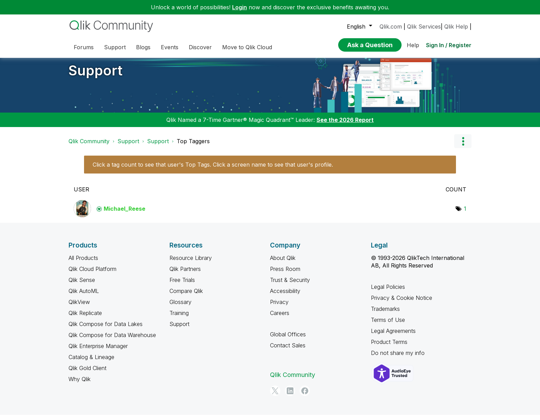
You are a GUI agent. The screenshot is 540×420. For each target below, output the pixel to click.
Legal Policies (388, 291)
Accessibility (285, 296)
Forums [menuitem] (84, 47)
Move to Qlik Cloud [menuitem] (247, 47)
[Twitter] (275, 396)
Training (179, 318)
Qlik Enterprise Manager (98, 351)
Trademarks (385, 314)
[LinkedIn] (290, 396)
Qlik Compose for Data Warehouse (112, 340)
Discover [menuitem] (200, 47)
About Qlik (282, 263)
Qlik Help (456, 26)
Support (96, 75)
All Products (83, 263)
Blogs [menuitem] (143, 47)
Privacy (279, 307)
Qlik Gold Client (87, 373)
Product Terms (389, 347)
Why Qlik (80, 384)
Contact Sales (287, 350)
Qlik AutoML (84, 296)
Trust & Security (290, 285)
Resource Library (190, 263)
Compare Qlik (186, 296)
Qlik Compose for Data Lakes (106, 329)
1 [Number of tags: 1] (465, 213)
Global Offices (288, 339)
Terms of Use (388, 325)
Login (239, 7)
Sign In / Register (448, 45)
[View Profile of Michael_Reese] (124, 213)
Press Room (285, 274)
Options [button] (462, 146)
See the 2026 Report (345, 125)
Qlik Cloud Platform (92, 274)
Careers (279, 318)
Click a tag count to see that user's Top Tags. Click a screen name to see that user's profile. (213, 169)
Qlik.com (391, 26)
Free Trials (182, 285)
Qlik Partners (185, 274)
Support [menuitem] (115, 47)
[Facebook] (305, 396)
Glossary (180, 307)
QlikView (79, 307)
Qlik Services (424, 26)
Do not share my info (398, 358)
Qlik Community (89, 146)
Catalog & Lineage (91, 362)
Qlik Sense (82, 285)
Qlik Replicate (85, 318)
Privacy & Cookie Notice (401, 303)
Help (413, 45)
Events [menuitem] (169, 47)
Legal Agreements (393, 336)
